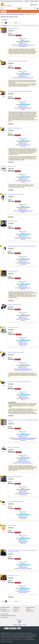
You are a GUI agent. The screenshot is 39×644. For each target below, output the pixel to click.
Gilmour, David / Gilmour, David (25, 144)
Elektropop (24, 264)
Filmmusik (24, 518)
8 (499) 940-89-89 (28, 637)
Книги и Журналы (4, 617)
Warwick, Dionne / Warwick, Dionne (25, 493)
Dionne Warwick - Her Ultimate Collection (15, 476)
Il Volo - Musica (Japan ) (12, 327)
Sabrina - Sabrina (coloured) (12, 271)
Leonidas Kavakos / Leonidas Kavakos (25, 568)
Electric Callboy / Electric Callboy (25, 180)
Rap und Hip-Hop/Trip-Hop (25, 370)
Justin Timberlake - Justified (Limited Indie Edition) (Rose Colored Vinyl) (20, 91)
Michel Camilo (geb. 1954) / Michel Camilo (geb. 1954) (25, 45)
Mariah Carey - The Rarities (12, 447)
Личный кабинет (37, 9)
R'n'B (24, 239)
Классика (5, 19)
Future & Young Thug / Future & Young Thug (25, 369)
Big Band (23, 46)
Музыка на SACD (16, 607)
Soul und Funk (24, 494)
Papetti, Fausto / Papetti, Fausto (25, 591)
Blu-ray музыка (16, 609)
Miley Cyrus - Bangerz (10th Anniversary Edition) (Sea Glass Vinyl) (19, 381)
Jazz (26, 46)
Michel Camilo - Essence (12, 28)
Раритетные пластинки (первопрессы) (8, 615)
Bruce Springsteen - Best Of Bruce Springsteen (16, 194)
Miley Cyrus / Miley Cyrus (25, 398)
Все (1, 19)
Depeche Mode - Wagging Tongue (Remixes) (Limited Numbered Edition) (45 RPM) (22, 246)
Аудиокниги (28, 609)
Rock (24, 212)
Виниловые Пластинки (5, 607)
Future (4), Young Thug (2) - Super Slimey (15, 352)
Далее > (16, 22)
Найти (19, 8)
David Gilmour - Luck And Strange (13, 128)
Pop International (24, 592)
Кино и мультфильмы (30, 607)
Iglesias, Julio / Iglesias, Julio (25, 319)
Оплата (36, 1)
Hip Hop (19, 370)
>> (19, 22)
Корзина (35, 4)
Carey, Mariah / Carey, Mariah (25, 461)
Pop (24, 109)
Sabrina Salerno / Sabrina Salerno (25, 287)
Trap (30, 370)
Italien (24, 289)
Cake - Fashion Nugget (12, 525)
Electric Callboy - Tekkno (12, 166)
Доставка (32, 1)
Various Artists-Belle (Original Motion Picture (15, 501)
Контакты (27, 1)
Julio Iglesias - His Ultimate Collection (14, 304)
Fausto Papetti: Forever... (12, 575)
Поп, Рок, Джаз (3, 609)
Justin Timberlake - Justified (12, 221)
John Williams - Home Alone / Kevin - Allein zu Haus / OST (18, 60)
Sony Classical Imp (24, 43)
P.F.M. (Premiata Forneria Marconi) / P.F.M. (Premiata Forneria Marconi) (23, 439)
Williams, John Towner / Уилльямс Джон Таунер (25, 77)
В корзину (18, 35)
